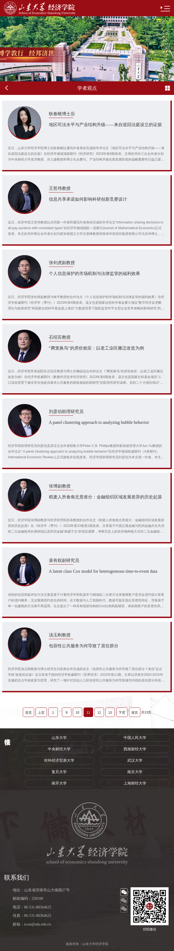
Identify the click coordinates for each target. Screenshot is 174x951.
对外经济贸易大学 (59, 760)
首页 (28, 713)
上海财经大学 (135, 783)
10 (77, 713)
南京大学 (135, 772)
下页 (122, 713)
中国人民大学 (135, 738)
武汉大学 (135, 760)
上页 (41, 713)
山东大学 (59, 738)
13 (110, 713)
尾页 (134, 713)
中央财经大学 (59, 749)
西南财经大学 (135, 749)
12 (99, 713)
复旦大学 (59, 772)
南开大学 (59, 783)
